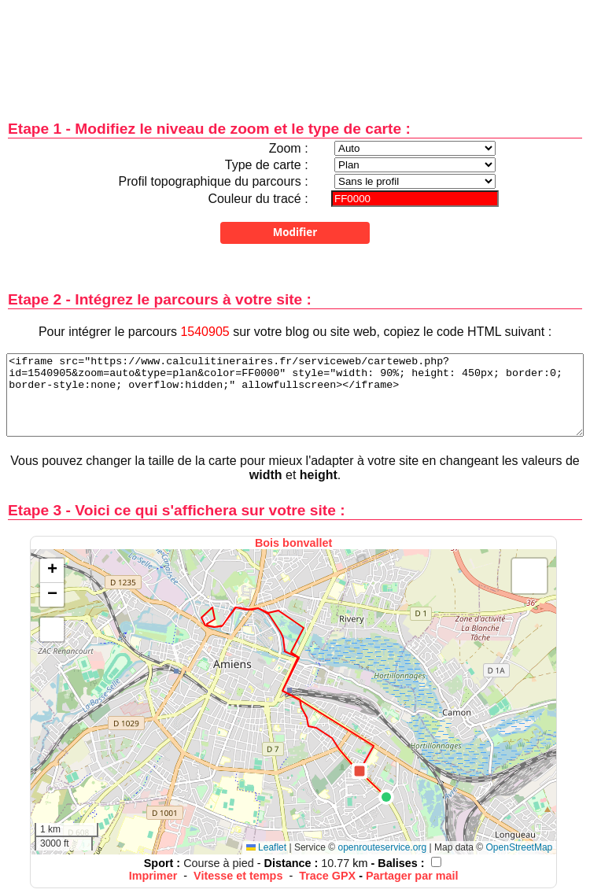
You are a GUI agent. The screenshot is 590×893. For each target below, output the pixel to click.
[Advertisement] (295, 49)
